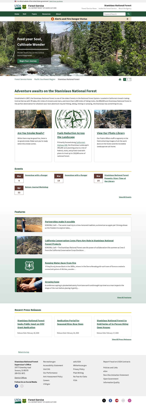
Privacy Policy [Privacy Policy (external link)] (79, 369)
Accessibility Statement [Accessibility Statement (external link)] (53, 365)
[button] (120, 79)
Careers (46, 380)
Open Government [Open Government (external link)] (110, 379)
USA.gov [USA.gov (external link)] (46, 384)
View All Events (125, 197)
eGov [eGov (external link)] (105, 371)
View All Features (124, 297)
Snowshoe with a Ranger (36, 175)
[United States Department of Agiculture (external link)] (18, 7)
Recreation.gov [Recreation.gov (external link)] (49, 361)
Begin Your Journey (28, 61)
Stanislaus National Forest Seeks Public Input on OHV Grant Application (30, 324)
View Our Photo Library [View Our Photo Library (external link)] (111, 133)
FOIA (75, 380)
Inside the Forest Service (108, 8)
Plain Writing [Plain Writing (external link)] (78, 373)
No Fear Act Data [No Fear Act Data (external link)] (80, 376)
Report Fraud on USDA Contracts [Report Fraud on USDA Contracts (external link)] (116, 361)
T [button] (124, 79)
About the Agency (125, 8)
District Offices (21, 377)
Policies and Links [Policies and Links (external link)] (110, 367)
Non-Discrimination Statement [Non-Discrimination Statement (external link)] (116, 375)
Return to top (23, 352)
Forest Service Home (89, 8)
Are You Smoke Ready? (31, 133)
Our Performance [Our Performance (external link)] (50, 373)
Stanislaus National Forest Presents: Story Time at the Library (116, 178)
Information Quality (111, 382)
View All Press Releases (121, 339)
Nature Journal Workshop (36, 187)
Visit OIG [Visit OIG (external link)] (46, 369)
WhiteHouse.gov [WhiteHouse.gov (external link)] (80, 365)
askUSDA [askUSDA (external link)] (77, 361)
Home (17, 14)
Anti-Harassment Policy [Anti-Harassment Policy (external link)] (53, 376)
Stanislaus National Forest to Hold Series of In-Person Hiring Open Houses (112, 324)
